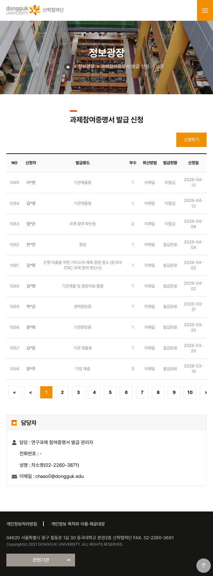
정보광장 (86, 66)
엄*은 (31, 223)
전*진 (31, 244)
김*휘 (31, 265)
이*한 (31, 182)
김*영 (31, 203)
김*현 (31, 286)
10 (190, 392)
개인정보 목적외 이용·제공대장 (78, 523)
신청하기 (191, 139)
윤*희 (31, 327)
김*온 (31, 348)
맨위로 (203, 565)
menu (205, 10)
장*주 (31, 368)
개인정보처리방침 (21, 523)
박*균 (31, 306)
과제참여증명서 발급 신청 (125, 66)
